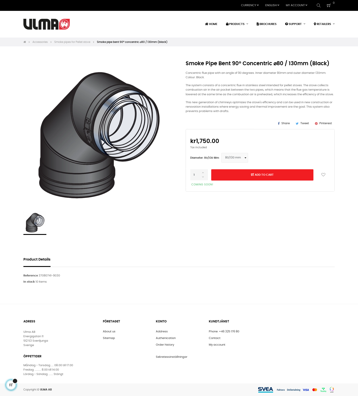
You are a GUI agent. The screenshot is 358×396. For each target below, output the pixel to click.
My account (217, 344)
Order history (165, 344)
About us (109, 331)
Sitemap (109, 338)
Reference (30, 275)
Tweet (304, 123)
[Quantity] (199, 174)
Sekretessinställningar (171, 357)
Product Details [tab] (37, 259)
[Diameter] (234, 158)
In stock (29, 281)
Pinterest (325, 123)
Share (285, 123)
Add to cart (262, 175)
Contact (214, 338)
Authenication (166, 338)
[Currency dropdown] (250, 5)
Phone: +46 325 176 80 (224, 331)
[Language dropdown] (272, 5)
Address (162, 331)
